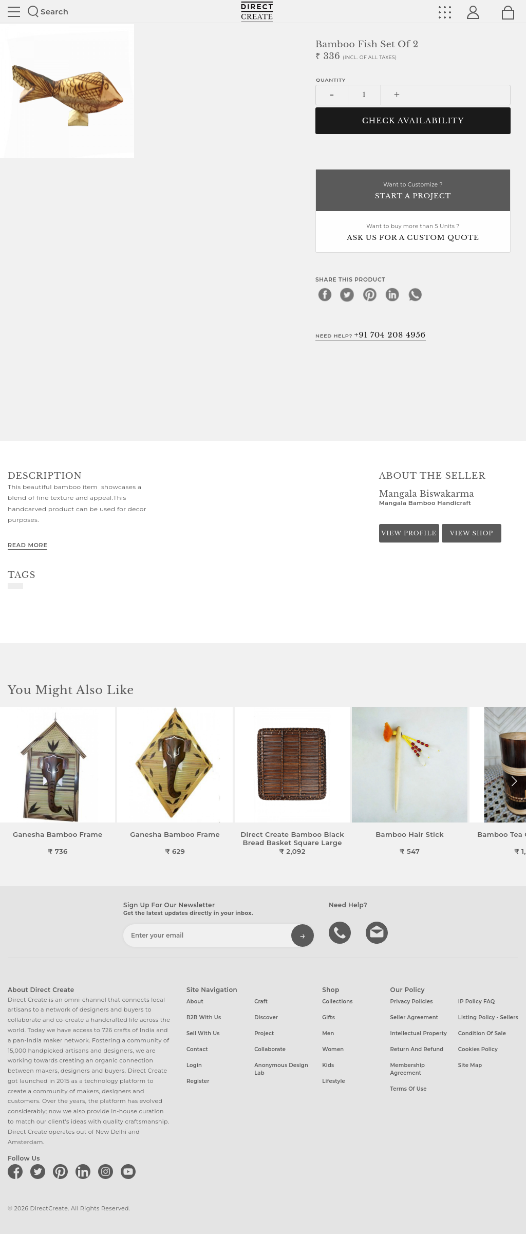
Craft (261, 1001)
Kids (328, 1065)
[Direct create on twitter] (39, 1171)
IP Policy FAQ (476, 1001)
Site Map (470, 1065)
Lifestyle (333, 1081)
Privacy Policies (411, 1001)
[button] (514, 781)
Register (198, 1081)
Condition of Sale (482, 1033)
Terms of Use (408, 1089)
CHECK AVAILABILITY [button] (413, 120)
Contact (197, 1049)
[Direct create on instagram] (107, 1171)
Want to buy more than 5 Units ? (413, 233)
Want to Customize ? (413, 191)
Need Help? (370, 335)
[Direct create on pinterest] (62, 1171)
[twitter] (347, 294)
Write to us (378, 932)
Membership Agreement (407, 1069)
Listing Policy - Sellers (488, 1017)
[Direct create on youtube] (130, 1171)
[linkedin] (392, 294)
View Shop (471, 533)
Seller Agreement (414, 1017)
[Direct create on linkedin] (85, 1171)
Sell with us (203, 1033)
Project (264, 1033)
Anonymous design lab (281, 1069)
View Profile (409, 533)
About (194, 1001)
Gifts (328, 1017)
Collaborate (270, 1049)
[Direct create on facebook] (17, 1171)
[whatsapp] (415, 294)
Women (333, 1049)
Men (328, 1033)
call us (341, 932)
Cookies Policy (478, 1049)
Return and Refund (417, 1049)
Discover (266, 1017)
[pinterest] (370, 294)
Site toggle (14, 12)
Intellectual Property (418, 1033)
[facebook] (324, 294)
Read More (27, 545)
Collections (337, 1001)
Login (194, 1065)
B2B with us (203, 1017)
